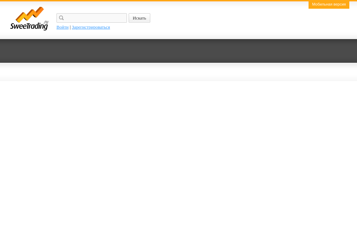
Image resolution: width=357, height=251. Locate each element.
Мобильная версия (329, 4)
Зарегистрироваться (91, 27)
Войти (62, 27)
